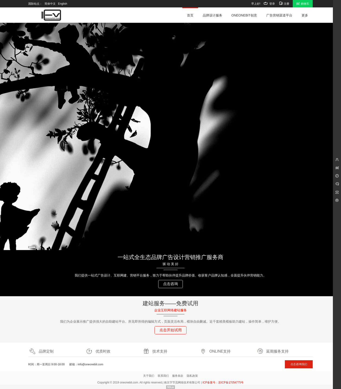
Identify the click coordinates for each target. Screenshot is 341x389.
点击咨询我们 (298, 364)
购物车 (302, 3)
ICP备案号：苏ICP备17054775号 (223, 382)
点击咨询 (170, 284)
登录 (269, 3)
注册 (283, 3)
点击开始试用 (170, 330)
